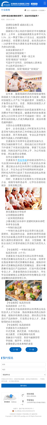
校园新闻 (34, 10)
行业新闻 (41, 10)
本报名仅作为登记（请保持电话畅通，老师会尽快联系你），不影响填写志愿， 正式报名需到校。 (22, 380)
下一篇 (31, 349)
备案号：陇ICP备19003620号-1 (23, 408)
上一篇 (15, 349)
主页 (28, 10)
